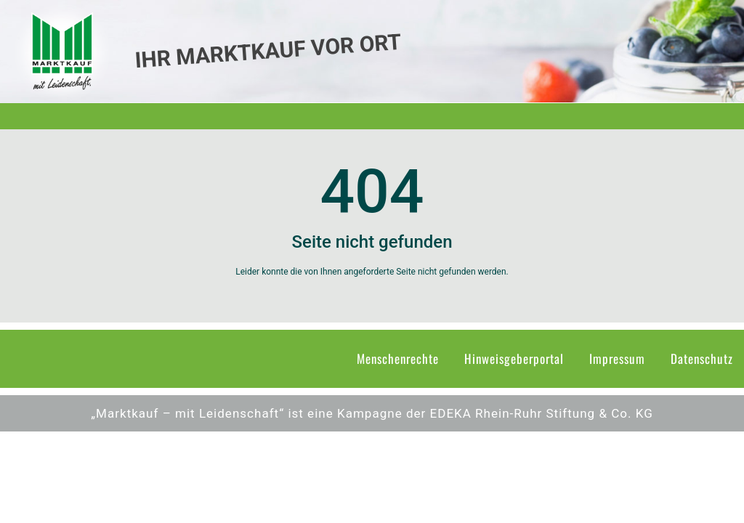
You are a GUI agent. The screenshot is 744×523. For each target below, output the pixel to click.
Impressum (617, 358)
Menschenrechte (398, 358)
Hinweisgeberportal (514, 358)
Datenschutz (702, 358)
